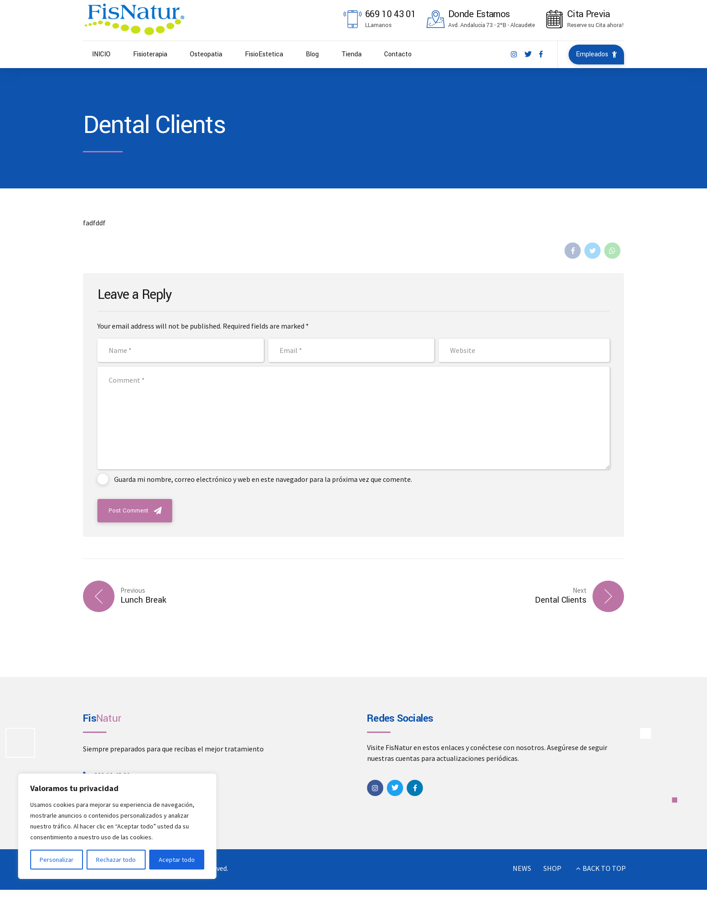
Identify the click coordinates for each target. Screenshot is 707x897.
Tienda (351, 54)
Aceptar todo (177, 860)
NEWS (522, 868)
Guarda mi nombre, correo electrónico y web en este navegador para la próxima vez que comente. (263, 479)
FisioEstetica (264, 54)
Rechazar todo (116, 860)
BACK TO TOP (604, 868)
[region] (117, 826)
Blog (312, 54)
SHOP (552, 868)
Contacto (398, 54)
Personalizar (56, 860)
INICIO (101, 54)
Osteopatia (206, 54)
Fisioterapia (150, 54)
